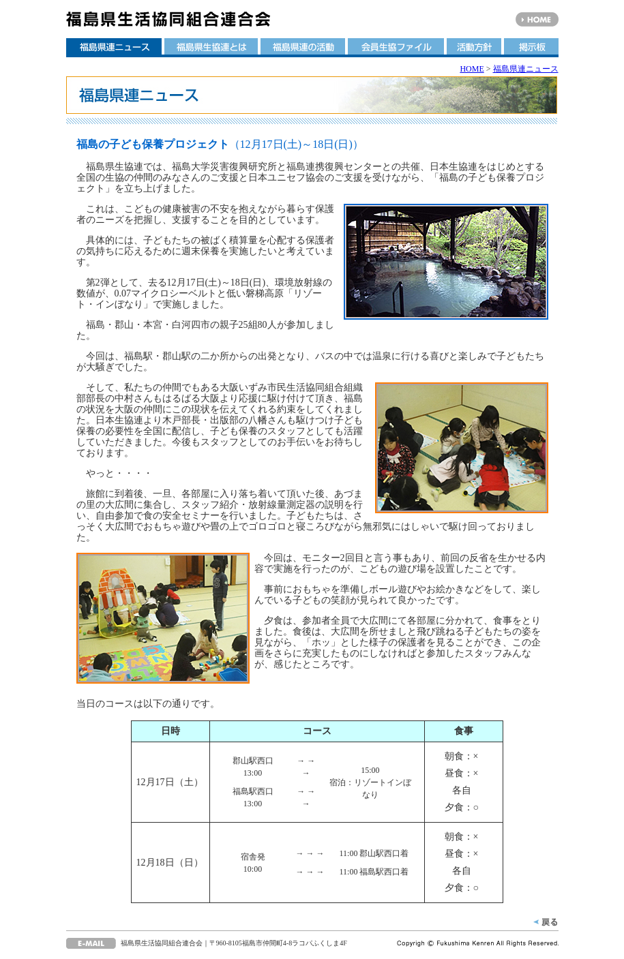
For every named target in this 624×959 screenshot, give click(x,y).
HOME (472, 69)
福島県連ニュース (526, 69)
